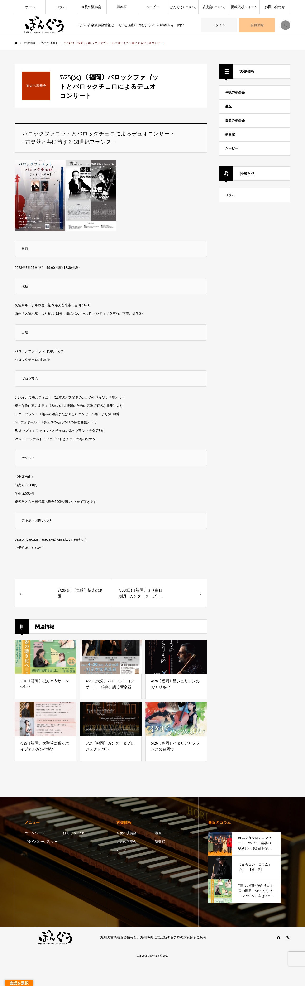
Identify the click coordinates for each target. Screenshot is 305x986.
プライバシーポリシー (41, 841)
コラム (61, 7)
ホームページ (34, 833)
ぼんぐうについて (183, 7)
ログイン (219, 25)
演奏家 (122, 7)
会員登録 (257, 25)
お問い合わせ (275, 7)
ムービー (152, 7)
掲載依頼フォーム (244, 7)
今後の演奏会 (91, 7)
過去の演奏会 (235, 120)
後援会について (213, 7)
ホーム (30, 7)
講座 (228, 106)
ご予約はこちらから (30, 548)
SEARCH (285, 25)
